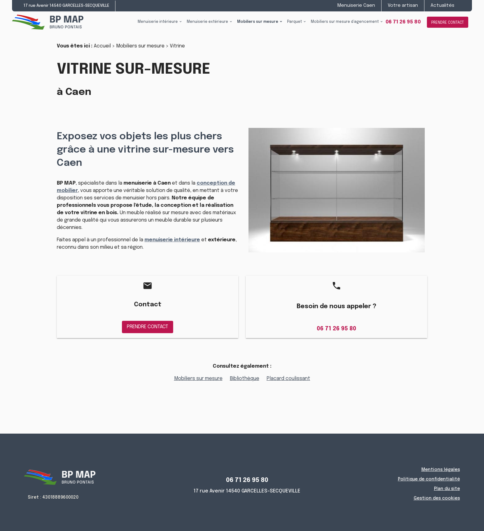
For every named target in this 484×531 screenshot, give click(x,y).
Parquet (294, 22)
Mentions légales (440, 470)
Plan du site (447, 489)
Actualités (442, 5)
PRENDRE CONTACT (447, 23)
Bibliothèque (244, 378)
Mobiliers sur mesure (257, 22)
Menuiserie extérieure (207, 22)
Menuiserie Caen (356, 5)
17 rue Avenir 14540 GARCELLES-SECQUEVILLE (66, 6)
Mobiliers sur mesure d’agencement (345, 22)
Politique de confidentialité (429, 479)
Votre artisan (403, 5)
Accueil (102, 46)
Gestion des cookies (437, 498)
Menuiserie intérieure (158, 22)
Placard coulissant (288, 378)
